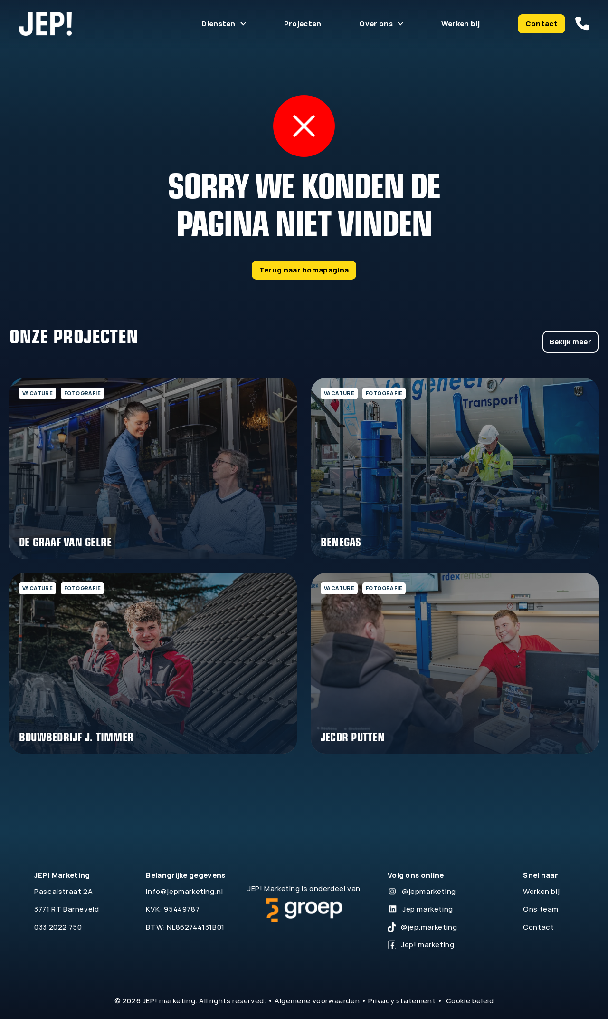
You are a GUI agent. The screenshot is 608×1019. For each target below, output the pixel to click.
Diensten (218, 24)
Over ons (375, 24)
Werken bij (460, 24)
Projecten (303, 24)
